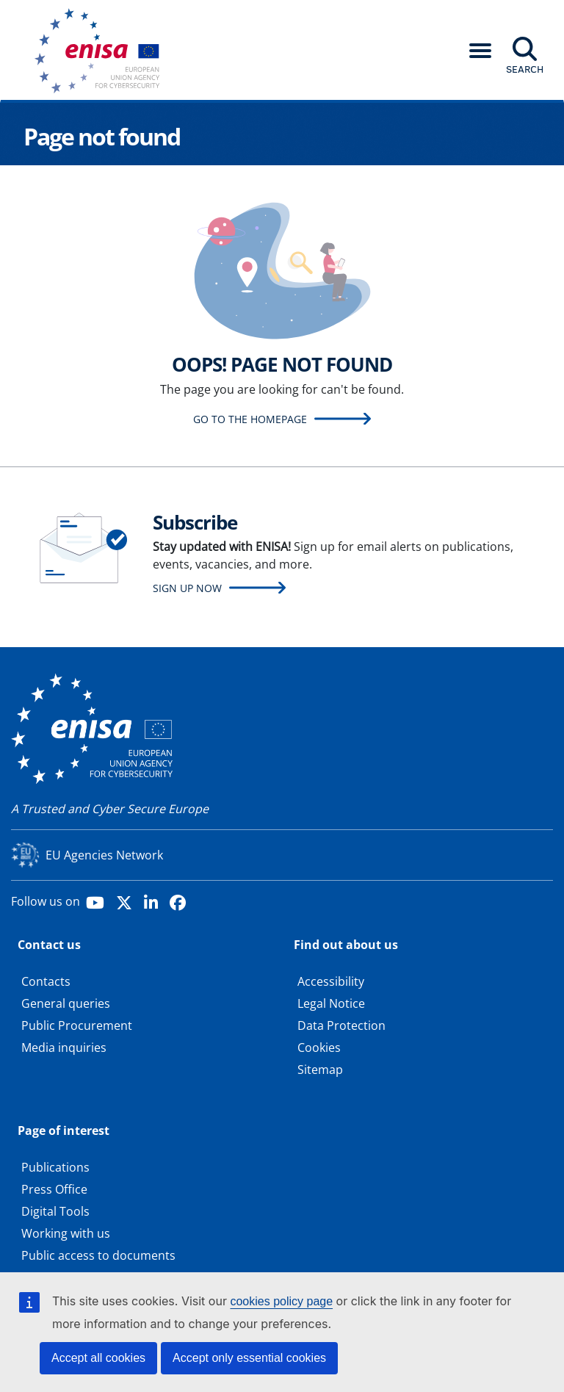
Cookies (319, 1047)
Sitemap (320, 1069)
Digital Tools (55, 1211)
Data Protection (341, 1025)
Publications (55, 1167)
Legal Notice (331, 1003)
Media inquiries (63, 1047)
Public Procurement (76, 1025)
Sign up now (187, 588)
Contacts (45, 981)
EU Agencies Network (104, 855)
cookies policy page (281, 1301)
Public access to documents (98, 1255)
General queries (65, 1003)
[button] (480, 50)
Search (524, 69)
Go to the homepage (250, 419)
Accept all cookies (98, 1358)
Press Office (54, 1189)
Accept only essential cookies (249, 1358)
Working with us (65, 1233)
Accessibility (330, 981)
